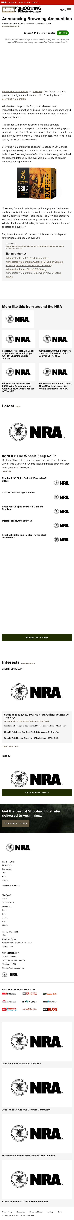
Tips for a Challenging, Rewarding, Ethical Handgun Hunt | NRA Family (35, 725)
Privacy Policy (7, 1212)
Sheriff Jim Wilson (12, 668)
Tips (9, 471)
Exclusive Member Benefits (13, 960)
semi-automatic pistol (39, 721)
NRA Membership (9, 956)
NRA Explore (7, 946)
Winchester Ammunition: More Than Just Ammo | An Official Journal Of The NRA (55, 353)
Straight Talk (10, 721)
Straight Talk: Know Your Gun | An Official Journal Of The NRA (36, 716)
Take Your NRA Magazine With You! (22, 1063)
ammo (61, 246)
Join (21, 2)
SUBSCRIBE (16, 823)
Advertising (7, 865)
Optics (4, 917)
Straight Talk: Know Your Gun (17, 521)
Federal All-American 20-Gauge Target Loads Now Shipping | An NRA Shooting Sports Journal (18, 354)
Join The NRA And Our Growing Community (26, 1109)
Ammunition (13, 26)
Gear (4, 910)
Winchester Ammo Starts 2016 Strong (26, 269)
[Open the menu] (69, 9)
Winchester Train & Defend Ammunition (27, 258)
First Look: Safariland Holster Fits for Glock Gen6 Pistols (24, 536)
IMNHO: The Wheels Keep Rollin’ (30, 456)
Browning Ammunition (14, 99)
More (18, 407)
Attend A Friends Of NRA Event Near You (25, 1201)
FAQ (4, 872)
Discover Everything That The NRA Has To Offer (28, 1155)
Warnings (50, 1212)
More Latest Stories (37, 637)
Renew (27, 2)
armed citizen (23, 721)
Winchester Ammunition (15, 91)
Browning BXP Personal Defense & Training (29, 265)
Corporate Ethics (36, 1212)
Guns (4, 914)
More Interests (28, 663)
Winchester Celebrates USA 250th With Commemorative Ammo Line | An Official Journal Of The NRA (18, 387)
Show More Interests (37, 792)
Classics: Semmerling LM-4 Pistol (19, 492)
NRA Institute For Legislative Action (17, 942)
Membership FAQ (9, 964)
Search (5, 880)
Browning (38, 91)
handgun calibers (14, 248)
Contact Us (6, 869)
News (4, 471)
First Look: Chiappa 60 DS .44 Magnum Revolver (22, 508)
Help (4, 876)
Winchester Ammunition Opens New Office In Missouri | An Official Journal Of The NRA (55, 386)
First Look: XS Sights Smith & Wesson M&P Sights (24, 480)
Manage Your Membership (13, 968)
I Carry (6, 756)
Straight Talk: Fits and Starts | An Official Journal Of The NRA (31, 738)
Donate (35, 2)
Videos (5, 26)
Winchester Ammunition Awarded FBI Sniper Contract (34, 262)
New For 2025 (8, 902)
